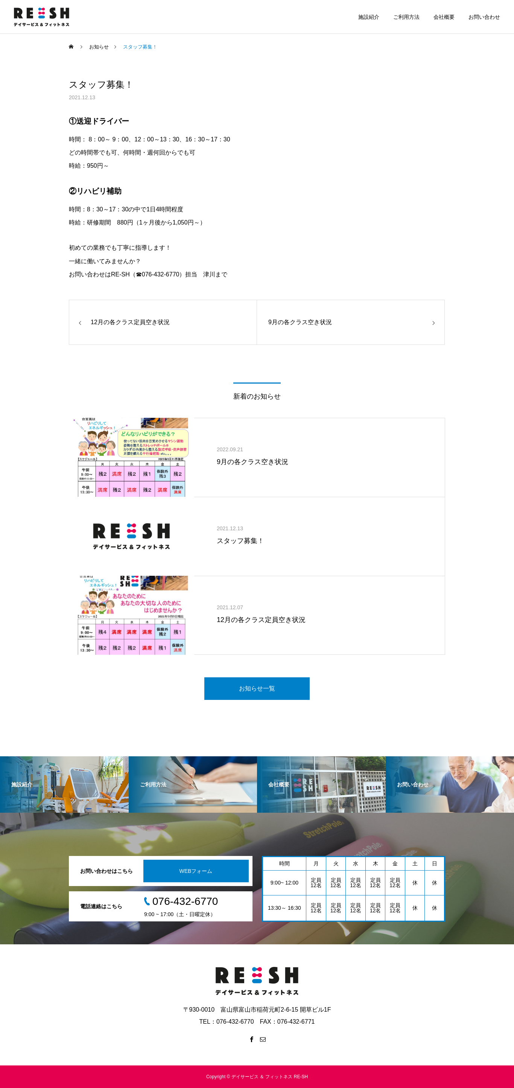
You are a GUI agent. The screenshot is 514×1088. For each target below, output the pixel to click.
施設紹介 (368, 17)
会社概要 (444, 17)
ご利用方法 (406, 17)
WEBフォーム (196, 871)
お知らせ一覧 (257, 688)
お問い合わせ (484, 17)
